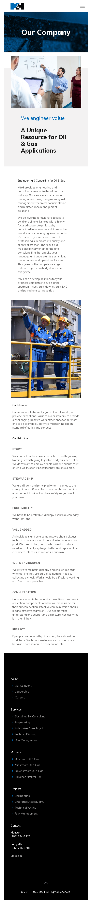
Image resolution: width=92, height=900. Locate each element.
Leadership (22, 691)
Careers (20, 697)
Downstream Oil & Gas (29, 771)
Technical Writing (25, 734)
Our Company (23, 685)
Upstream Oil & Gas (27, 759)
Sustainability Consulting (30, 716)
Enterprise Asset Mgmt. (29, 728)
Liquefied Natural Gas (28, 776)
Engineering (22, 722)
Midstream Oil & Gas (27, 765)
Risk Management (26, 740)
